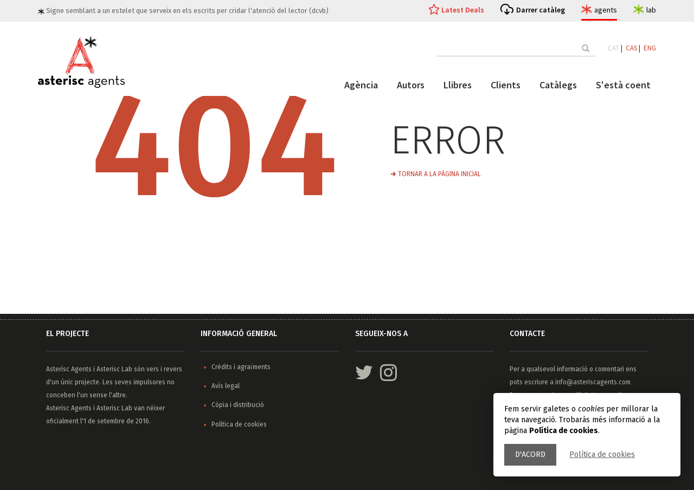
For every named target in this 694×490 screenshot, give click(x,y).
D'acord (530, 454)
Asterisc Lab (114, 369)
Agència (361, 85)
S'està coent (623, 85)
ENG (650, 48)
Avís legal (225, 386)
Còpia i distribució (237, 405)
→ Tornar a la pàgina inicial (435, 174)
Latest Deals (462, 10)
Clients (505, 85)
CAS (631, 48)
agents (605, 10)
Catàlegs (558, 85)
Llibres (458, 85)
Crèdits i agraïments (241, 367)
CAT (613, 48)
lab (651, 10)
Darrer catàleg (540, 10)
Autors (411, 85)
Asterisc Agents (69, 369)
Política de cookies (602, 454)
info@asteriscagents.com (593, 382)
